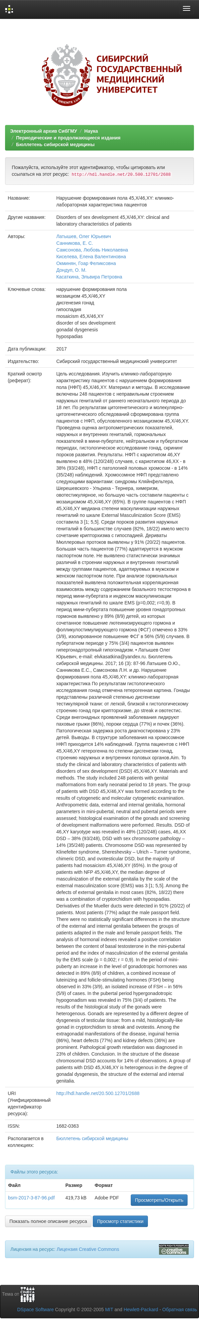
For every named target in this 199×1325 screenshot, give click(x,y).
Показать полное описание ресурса (48, 1221)
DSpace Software (35, 1309)
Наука (91, 131)
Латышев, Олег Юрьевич (83, 236)
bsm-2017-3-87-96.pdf (31, 1197)
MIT (109, 1309)
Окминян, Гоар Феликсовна (86, 263)
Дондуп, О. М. (71, 270)
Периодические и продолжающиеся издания (68, 137)
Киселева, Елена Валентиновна (91, 256)
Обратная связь (179, 1309)
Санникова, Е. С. (74, 243)
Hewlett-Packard (141, 1309)
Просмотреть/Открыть (159, 1200)
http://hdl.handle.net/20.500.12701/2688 (98, 1093)
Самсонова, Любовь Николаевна (92, 250)
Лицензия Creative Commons (87, 1249)
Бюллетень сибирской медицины (55, 144)
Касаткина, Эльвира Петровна (89, 276)
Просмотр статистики (120, 1221)
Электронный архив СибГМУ (43, 131)
